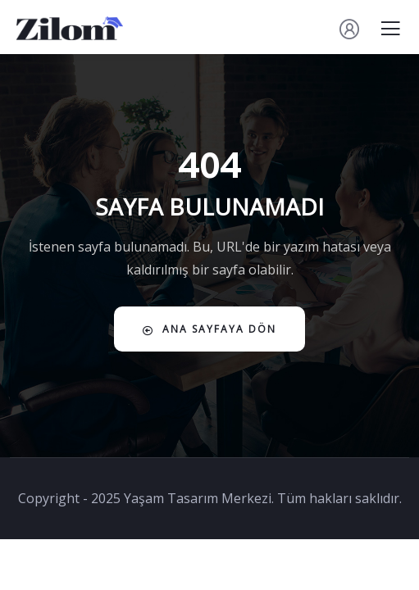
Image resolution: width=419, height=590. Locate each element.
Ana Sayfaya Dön (209, 329)
